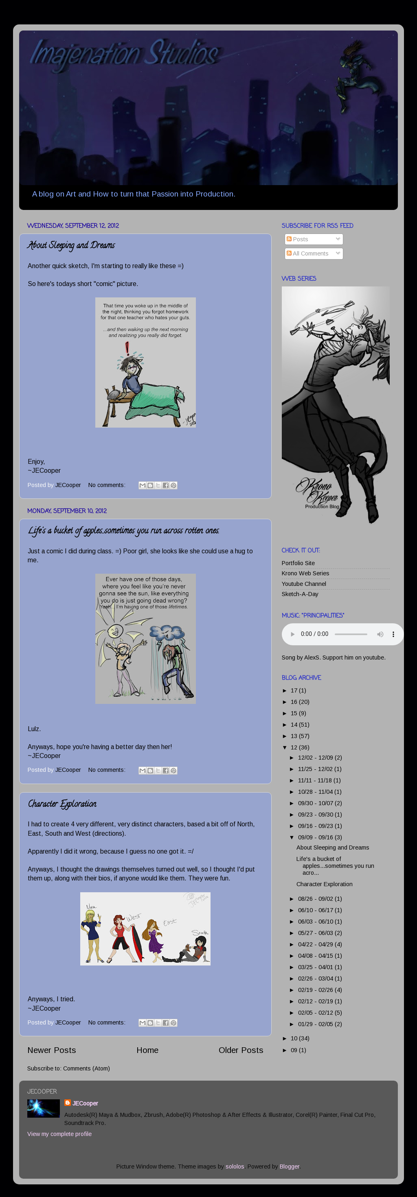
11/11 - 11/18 (316, 780)
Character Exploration (62, 805)
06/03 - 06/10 (316, 921)
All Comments (308, 253)
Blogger (289, 1166)
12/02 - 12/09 (316, 757)
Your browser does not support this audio (343, 634)
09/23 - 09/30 (316, 814)
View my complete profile (59, 1134)
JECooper (85, 1103)
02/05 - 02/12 (316, 1012)
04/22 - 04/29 (316, 944)
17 (295, 690)
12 (295, 747)
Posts (297, 239)
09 (295, 1050)
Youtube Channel (304, 584)
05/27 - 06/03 (316, 933)
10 (295, 1038)
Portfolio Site (298, 563)
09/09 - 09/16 (316, 837)
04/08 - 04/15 (316, 955)
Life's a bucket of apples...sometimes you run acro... (335, 866)
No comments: (107, 485)
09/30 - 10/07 (316, 803)
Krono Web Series (305, 573)
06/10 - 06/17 (316, 910)
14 (295, 724)
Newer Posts (51, 1050)
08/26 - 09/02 (316, 899)
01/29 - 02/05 (316, 1024)
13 (295, 736)
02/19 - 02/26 (316, 990)
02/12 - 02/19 (316, 1001)
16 (295, 702)
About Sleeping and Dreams (71, 246)
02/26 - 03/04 (316, 978)
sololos (235, 1166)
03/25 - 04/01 (316, 967)
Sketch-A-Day (300, 594)
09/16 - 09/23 (316, 826)
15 (295, 713)
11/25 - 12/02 (316, 769)
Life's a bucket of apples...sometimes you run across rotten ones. (123, 531)
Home (147, 1050)
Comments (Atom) (86, 1068)
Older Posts (241, 1050)
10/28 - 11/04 (316, 792)
